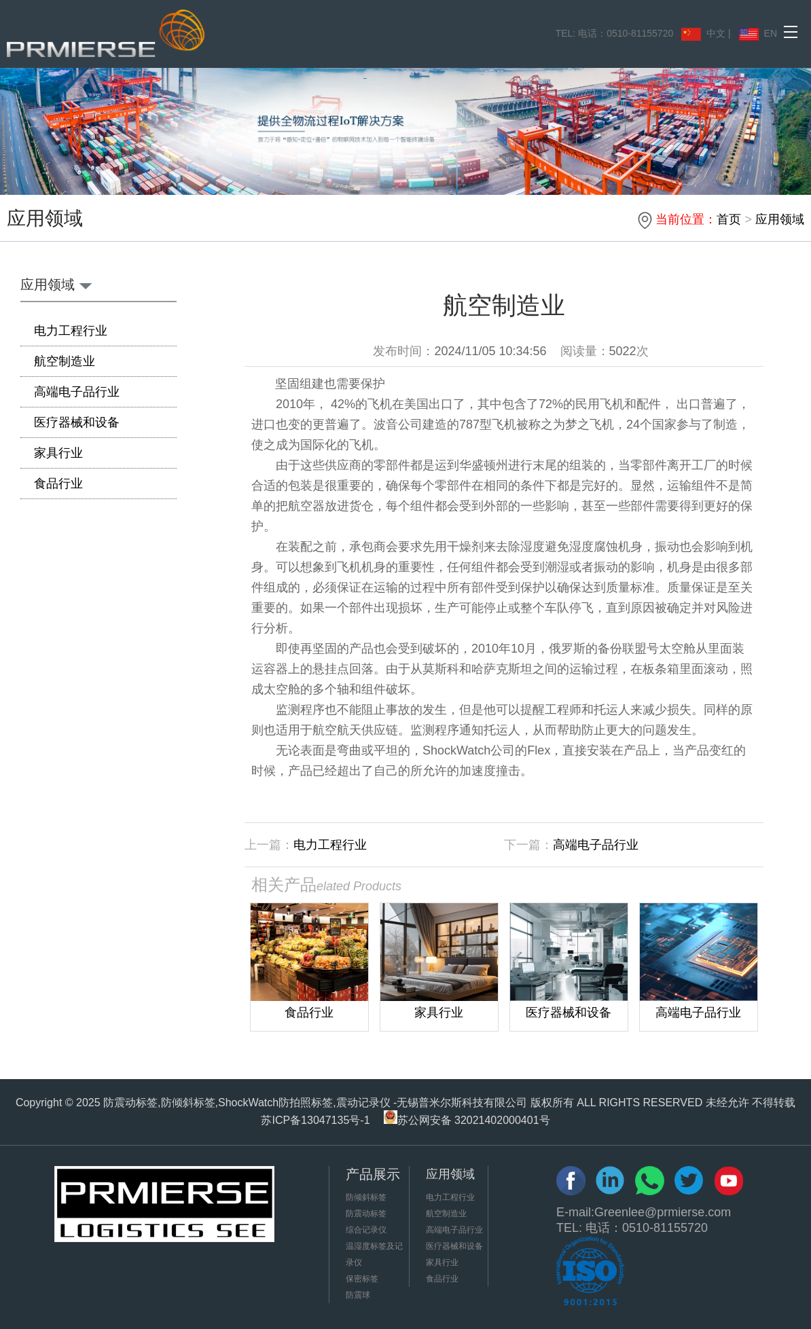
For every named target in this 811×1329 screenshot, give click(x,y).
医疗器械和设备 (77, 422)
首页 (729, 219)
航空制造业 (64, 361)
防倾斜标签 (366, 1197)
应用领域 (779, 219)
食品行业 (58, 483)
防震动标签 (366, 1213)
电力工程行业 (70, 331)
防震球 (358, 1295)
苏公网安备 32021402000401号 (467, 1120)
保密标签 (362, 1279)
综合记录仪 (366, 1230)
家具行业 (58, 453)
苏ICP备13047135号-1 (315, 1120)
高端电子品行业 (77, 392)
